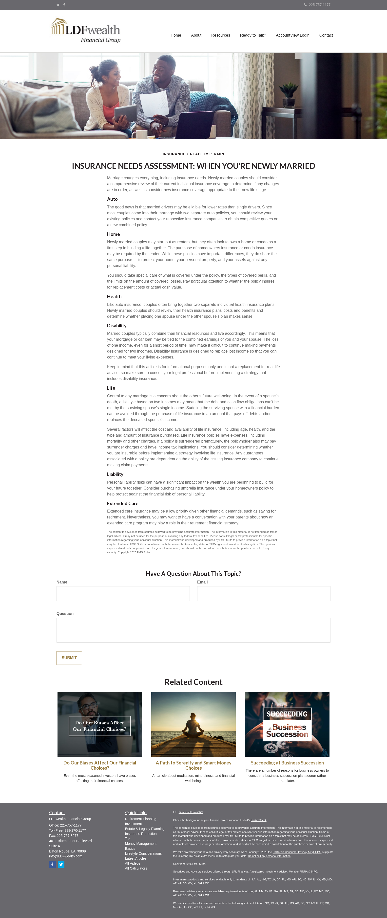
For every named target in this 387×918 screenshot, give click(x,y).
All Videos (132, 863)
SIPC (314, 871)
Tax (128, 839)
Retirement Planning (140, 819)
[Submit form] (69, 658)
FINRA (304, 871)
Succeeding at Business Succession (287, 762)
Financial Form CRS (191, 812)
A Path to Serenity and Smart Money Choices (194, 765)
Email (202, 582)
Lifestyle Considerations (143, 853)
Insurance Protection (141, 834)
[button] (196, 31)
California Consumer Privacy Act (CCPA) (297, 852)
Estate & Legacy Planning (145, 829)
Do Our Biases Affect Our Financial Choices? (99, 765)
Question (65, 613)
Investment (133, 824)
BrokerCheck (259, 820)
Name (62, 582)
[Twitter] (58, 4)
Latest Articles (136, 858)
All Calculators (136, 868)
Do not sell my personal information (269, 855)
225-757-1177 (317, 5)
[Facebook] (64, 4)
